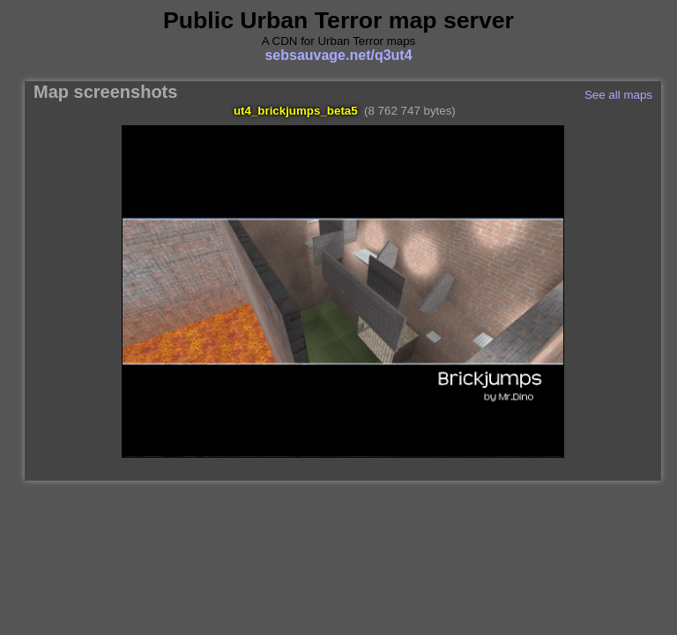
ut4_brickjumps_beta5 (296, 110)
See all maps (618, 94)
